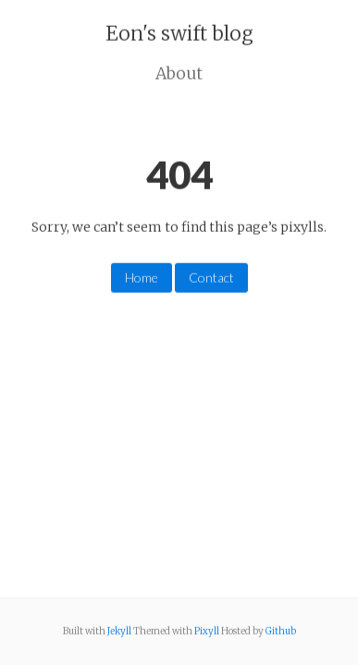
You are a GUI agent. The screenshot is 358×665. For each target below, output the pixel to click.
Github (280, 631)
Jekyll (119, 631)
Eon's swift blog (179, 33)
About (179, 73)
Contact (211, 277)
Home (141, 277)
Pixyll (206, 631)
